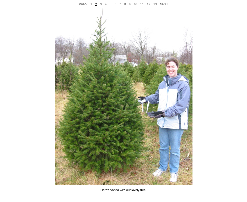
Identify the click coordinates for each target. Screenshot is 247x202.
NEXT (164, 4)
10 (135, 4)
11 (142, 4)
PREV (83, 4)
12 (148, 4)
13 (155, 4)
